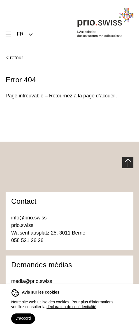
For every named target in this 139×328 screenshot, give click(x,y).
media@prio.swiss (32, 281)
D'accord (23, 318)
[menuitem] (24, 34)
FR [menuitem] (20, 34)
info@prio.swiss (29, 218)
